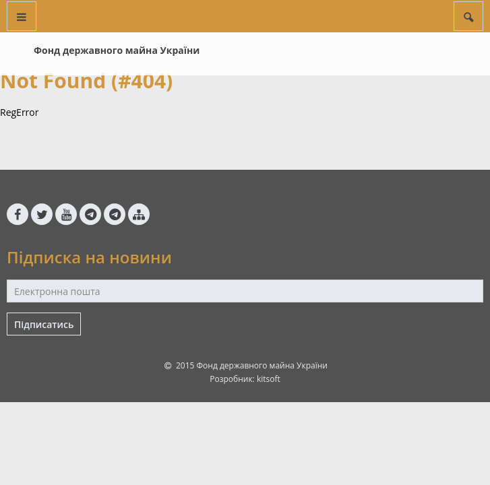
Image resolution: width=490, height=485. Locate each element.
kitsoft (268, 379)
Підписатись (43, 324)
